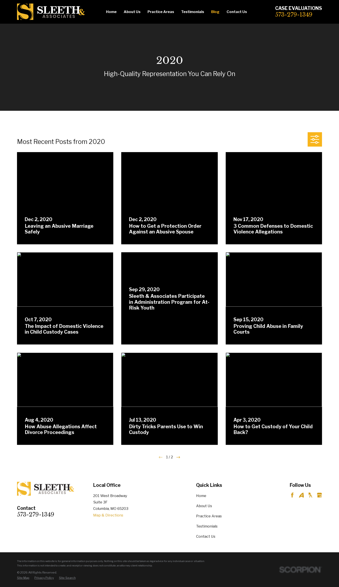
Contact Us (205, 536)
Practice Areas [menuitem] (161, 12)
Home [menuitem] (111, 12)
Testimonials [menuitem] (192, 12)
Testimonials (207, 526)
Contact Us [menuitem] (237, 12)
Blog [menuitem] (215, 12)
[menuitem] (23, 578)
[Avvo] (301, 495)
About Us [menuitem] (132, 12)
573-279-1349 (293, 14)
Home (201, 495)
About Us (204, 506)
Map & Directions (108, 515)
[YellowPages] (310, 495)
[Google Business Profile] (319, 495)
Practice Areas (209, 516)
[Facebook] (292, 495)
